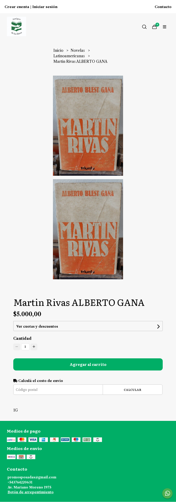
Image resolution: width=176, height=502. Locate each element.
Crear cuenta (17, 7)
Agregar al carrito (88, 364)
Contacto (163, 7)
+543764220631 (20, 482)
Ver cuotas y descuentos (37, 326)
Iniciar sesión (45, 7)
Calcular (132, 389)
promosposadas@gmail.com (32, 477)
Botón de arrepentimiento (31, 492)
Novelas (78, 50)
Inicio (58, 50)
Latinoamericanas (69, 56)
